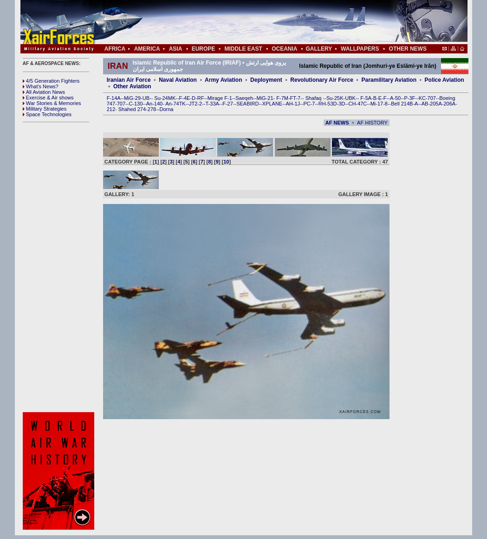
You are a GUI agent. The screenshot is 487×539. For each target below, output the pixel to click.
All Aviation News (44, 92)
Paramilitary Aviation (389, 80)
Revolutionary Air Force (321, 80)
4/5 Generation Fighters (52, 81)
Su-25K (335, 98)
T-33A (212, 103)
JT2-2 (195, 103)
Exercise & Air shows (48, 97)
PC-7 (309, 103)
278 (152, 109)
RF (200, 98)
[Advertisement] (271, 22)
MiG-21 (264, 98)
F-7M (282, 98)
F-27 (227, 103)
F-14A (114, 98)
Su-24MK (164, 98)
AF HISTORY (372, 122)
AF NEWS (337, 122)
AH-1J (293, 103)
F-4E (184, 98)
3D (341, 103)
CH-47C (358, 103)
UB (146, 98)
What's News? (40, 86)
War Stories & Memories (52, 103)
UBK (350, 98)
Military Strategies (44, 109)
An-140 (154, 103)
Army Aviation (223, 80)
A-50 (395, 98)
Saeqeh (244, 98)
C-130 (136, 103)
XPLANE (272, 103)
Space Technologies (47, 114)
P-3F (409, 98)
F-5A (365, 98)
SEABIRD (247, 103)
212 (111, 109)
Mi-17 (376, 103)
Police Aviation (444, 80)
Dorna (166, 109)
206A (449, 103)
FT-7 (295, 98)
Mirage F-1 (220, 98)
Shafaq (314, 98)
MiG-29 (132, 98)
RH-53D (327, 103)
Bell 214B (402, 103)
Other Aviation (132, 86)
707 (121, 103)
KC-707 (427, 98)
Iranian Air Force (129, 80)
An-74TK (175, 103)
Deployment (266, 80)
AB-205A (432, 103)
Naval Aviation (178, 80)
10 (226, 161)
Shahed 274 (132, 109)
